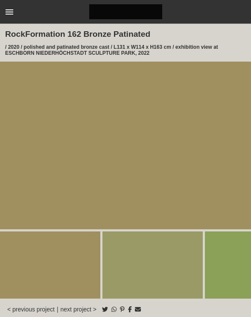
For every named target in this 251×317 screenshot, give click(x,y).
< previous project (31, 309)
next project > (78, 309)
